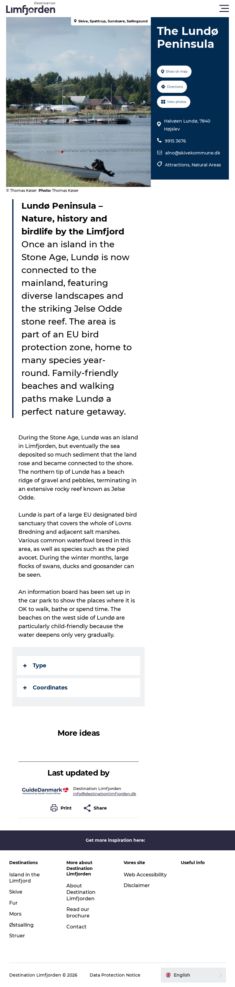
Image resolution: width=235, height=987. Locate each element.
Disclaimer (137, 885)
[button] (145, 8)
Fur (13, 903)
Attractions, (178, 165)
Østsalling (21, 925)
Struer (17, 936)
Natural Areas (206, 165)
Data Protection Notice (115, 975)
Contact (76, 927)
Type (34, 665)
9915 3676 (175, 141)
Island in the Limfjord (24, 878)
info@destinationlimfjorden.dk (104, 793)
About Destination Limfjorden (80, 892)
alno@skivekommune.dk (192, 153)
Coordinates (45, 687)
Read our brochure (78, 912)
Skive (15, 892)
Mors (15, 914)
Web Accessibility (145, 875)
